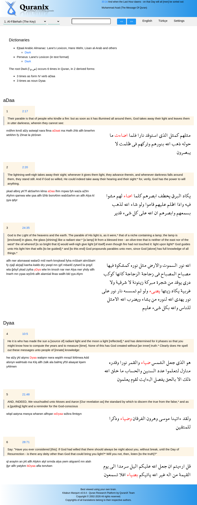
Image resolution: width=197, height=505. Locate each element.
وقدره (114, 362)
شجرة (161, 282)
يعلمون (123, 379)
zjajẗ (12, 265)
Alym (79, 273)
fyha (69, 260)
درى (186, 282)
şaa (34, 195)
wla (9, 269)
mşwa (65, 191)
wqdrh (59, 357)
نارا (140, 135)
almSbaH (89, 260)
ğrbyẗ (15, 269)
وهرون (151, 418)
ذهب (176, 143)
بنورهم (157, 143)
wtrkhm (11, 135)
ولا (112, 282)
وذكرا (114, 418)
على (142, 212)
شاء (133, 204)
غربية (185, 290)
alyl (44, 461)
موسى (164, 418)
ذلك (186, 379)
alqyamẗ (75, 461)
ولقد (186, 418)
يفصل (158, 379)
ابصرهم (149, 195)
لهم (118, 195)
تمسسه (129, 290)
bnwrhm (89, 130)
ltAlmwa (78, 357)
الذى (163, 135)
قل (188, 466)
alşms (25, 357)
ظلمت (124, 143)
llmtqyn (77, 413)
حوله (186, 143)
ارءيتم (178, 466)
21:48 (26, 394)
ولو (141, 204)
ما (112, 135)
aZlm (85, 191)
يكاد (186, 195)
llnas (55, 273)
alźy (26, 130)
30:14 (105, 1)
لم (139, 290)
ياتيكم (144, 474)
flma (49, 130)
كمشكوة (121, 265)
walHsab (22, 362)
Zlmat (24, 135)
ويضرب (133, 299)
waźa (78, 191)
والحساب (133, 370)
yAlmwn (11, 366)
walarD (36, 260)
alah (88, 461)
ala (51, 362)
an (78, 195)
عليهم (160, 204)
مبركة (149, 282)
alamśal (46, 273)
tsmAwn (47, 465)
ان (155, 212)
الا (179, 379)
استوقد (151, 135)
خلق (114, 370)
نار (119, 290)
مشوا (110, 195)
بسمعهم (183, 212)
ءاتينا (175, 418)
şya (9, 200)
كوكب (109, 273)
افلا (122, 474)
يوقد (177, 282)
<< (121, 21)
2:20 (25, 167)
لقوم (134, 379)
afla (39, 465)
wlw (28, 195)
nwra (51, 357)
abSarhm (34, 191)
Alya (89, 195)
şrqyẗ (89, 265)
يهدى (179, 299)
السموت (169, 265)
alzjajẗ (20, 265)
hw (8, 357)
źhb (76, 130)
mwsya (28, 413)
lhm (58, 191)
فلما (132, 135)
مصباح (184, 273)
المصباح (168, 273)
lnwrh (10, 273)
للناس (184, 307)
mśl (43, 260)
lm (49, 269)
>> (131, 21)
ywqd (49, 265)
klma (44, 191)
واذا (180, 204)
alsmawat (24, 260)
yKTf (24, 191)
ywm (65, 461)
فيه (187, 204)
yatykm (22, 465)
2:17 (25, 111)
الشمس (157, 362)
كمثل (173, 135)
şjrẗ (60, 265)
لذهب (117, 204)
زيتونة (137, 282)
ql (7, 461)
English (147, 20)
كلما (137, 195)
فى (134, 143)
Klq (35, 362)
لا (116, 143)
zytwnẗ (78, 265)
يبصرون (184, 152)
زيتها (165, 290)
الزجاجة (132, 273)
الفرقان (138, 418)
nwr (14, 260)
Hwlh (69, 130)
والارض (153, 265)
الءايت (145, 379)
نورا (123, 362)
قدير (118, 212)
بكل (165, 307)
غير (161, 474)
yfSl (65, 362)
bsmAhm (55, 195)
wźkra (68, 413)
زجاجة (147, 273)
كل (134, 212)
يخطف (163, 195)
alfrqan (49, 413)
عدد (160, 370)
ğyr (8, 465)
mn (55, 265)
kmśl (19, 130)
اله (168, 474)
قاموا (149, 204)
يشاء (145, 299)
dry (43, 265)
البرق (175, 195)
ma (63, 130)
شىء (126, 212)
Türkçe (163, 20)
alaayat (73, 362)
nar (62, 269)
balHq (58, 362)
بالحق (170, 379)
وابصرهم (166, 212)
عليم (146, 307)
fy (18, 135)
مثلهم (185, 135)
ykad (9, 191)
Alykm (37, 461)
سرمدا (122, 466)
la (29, 135)
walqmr (43, 357)
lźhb (45, 195)
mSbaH (77, 260)
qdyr (15, 200)
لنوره (162, 299)
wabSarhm (68, 195)
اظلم (171, 204)
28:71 (26, 442)
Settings (179, 20)
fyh (72, 191)
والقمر (133, 362)
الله (167, 143)
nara (42, 130)
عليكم (144, 466)
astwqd (34, 130)
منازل (185, 370)
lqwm (82, 362)
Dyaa (8, 323)
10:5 (25, 333)
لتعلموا (171, 370)
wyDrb (31, 273)
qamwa (20, 195)
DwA (28, 52)
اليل (133, 466)
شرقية (121, 282)
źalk (46, 362)
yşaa (22, 273)
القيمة (184, 474)
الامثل (113, 299)
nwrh (49, 260)
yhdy (86, 269)
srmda (51, 461)
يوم (106, 466)
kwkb (37, 265)
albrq (17, 191)
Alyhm (10, 195)
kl (93, 195)
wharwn (38, 413)
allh (81, 130)
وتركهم (143, 143)
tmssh (55, 269)
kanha (28, 265)
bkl (68, 273)
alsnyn (11, 362)
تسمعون (111, 474)
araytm (14, 461)
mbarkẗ (68, 265)
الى (112, 466)
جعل (170, 362)
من (170, 282)
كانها (119, 273)
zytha (30, 269)
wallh (62, 273)
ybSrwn (36, 135)
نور (180, 265)
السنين (149, 370)
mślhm (11, 130)
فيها (110, 265)
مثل (142, 265)
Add (86, 357)
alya (59, 461)
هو (188, 362)
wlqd (9, 413)
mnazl (68, 357)
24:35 (26, 227)
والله (174, 307)
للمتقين (183, 426)
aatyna (18, 413)
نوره (133, 265)
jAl (19, 357)
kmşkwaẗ (59, 260)
